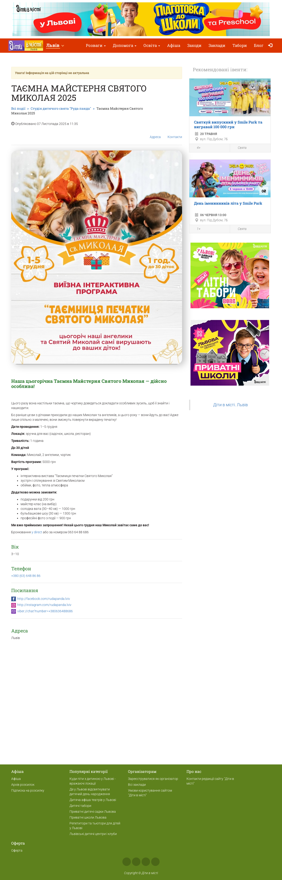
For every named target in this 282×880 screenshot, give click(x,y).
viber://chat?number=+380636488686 (45, 611)
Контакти (175, 133)
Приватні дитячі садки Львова (93, 811)
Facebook (126, 861)
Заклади (217, 45)
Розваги (96, 45)
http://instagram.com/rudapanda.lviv (44, 605)
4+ (196, 148)
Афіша (173, 45)
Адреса (155, 133)
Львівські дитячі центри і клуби (93, 834)
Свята (239, 148)
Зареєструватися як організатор (153, 779)
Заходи (194, 45)
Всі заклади (137, 784)
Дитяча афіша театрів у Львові (93, 800)
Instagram (136, 861)
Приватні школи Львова (88, 817)
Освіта (151, 45)
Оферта (16, 850)
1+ (196, 229)
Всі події (18, 108)
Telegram (146, 861)
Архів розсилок (22, 784)
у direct (37, 532)
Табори (239, 45)
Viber (155, 861)
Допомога (124, 45)
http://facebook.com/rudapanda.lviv (43, 599)
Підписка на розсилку (27, 790)
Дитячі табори (80, 806)
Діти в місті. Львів (230, 404)
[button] (55, 45)
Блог (259, 45)
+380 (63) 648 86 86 (25, 576)
